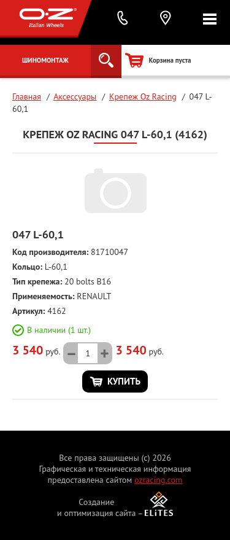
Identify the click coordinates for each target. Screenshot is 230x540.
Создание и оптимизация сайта (96, 507)
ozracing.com (158, 479)
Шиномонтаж (45, 60)
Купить (123, 381)
